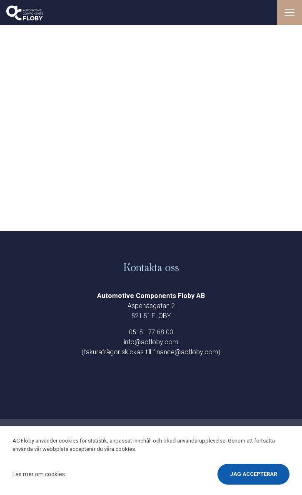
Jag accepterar (253, 474)
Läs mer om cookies (38, 474)
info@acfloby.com (151, 342)
